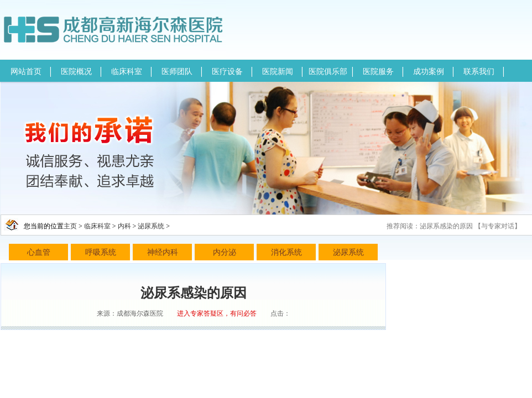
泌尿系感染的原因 (446, 226)
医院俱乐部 (328, 71)
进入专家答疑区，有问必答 (217, 313)
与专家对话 (497, 226)
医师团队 (176, 71)
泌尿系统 (151, 226)
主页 (70, 226)
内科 (124, 226)
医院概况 (76, 71)
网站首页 (26, 71)
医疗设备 (227, 71)
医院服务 (378, 71)
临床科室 (126, 71)
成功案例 (428, 71)
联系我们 (478, 71)
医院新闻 (277, 71)
